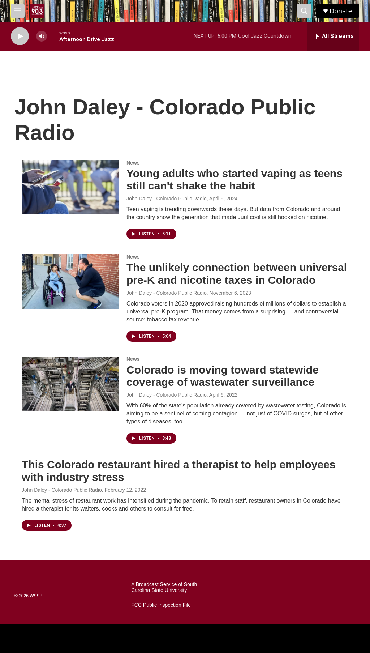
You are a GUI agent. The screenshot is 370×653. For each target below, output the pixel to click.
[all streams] (333, 36)
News (133, 163)
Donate (341, 11)
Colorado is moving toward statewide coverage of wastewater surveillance (222, 376)
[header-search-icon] (304, 11)
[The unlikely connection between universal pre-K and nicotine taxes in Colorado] (70, 281)
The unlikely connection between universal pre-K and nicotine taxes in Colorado (236, 273)
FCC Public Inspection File (161, 605)
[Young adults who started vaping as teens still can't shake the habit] (70, 187)
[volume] (41, 36)
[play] (20, 36)
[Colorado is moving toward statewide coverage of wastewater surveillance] (70, 384)
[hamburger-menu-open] (18, 11)
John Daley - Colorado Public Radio (166, 198)
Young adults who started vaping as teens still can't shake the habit (234, 179)
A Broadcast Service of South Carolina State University (164, 587)
